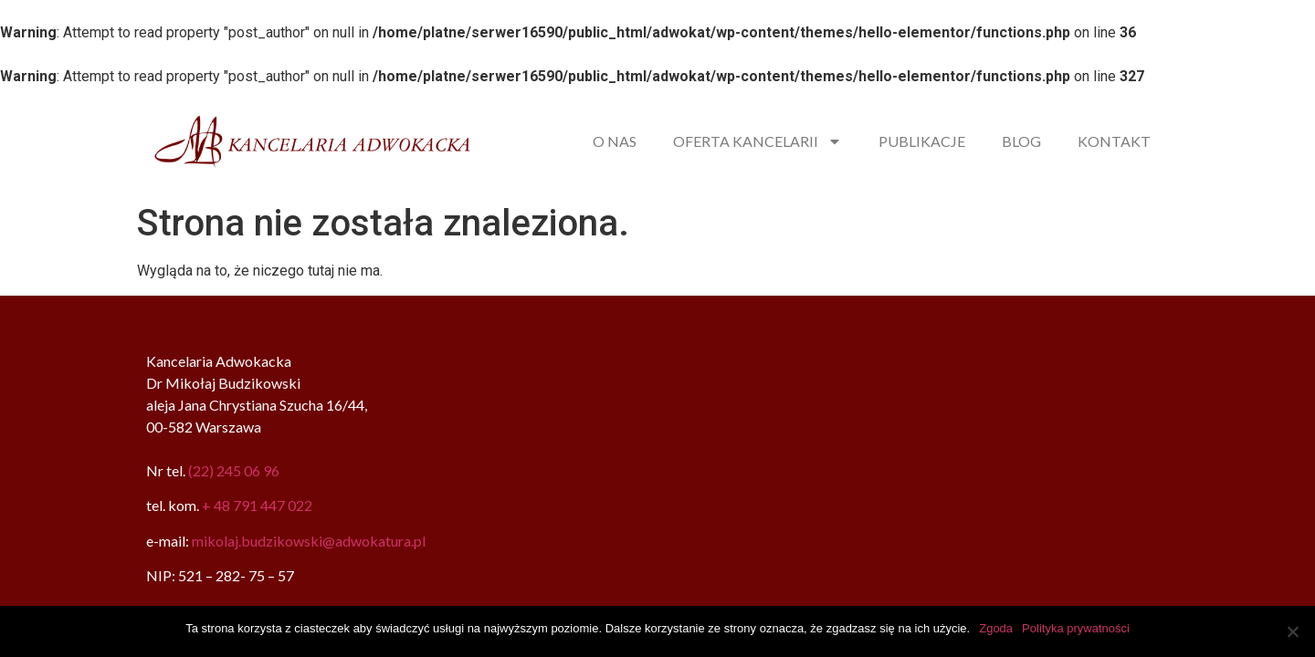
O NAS (614, 141)
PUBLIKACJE (921, 141)
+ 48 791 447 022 (257, 505)
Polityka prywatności (1076, 628)
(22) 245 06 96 (233, 470)
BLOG (1021, 141)
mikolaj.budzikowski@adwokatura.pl (309, 540)
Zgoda (996, 628)
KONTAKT (1114, 141)
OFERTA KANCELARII (757, 141)
